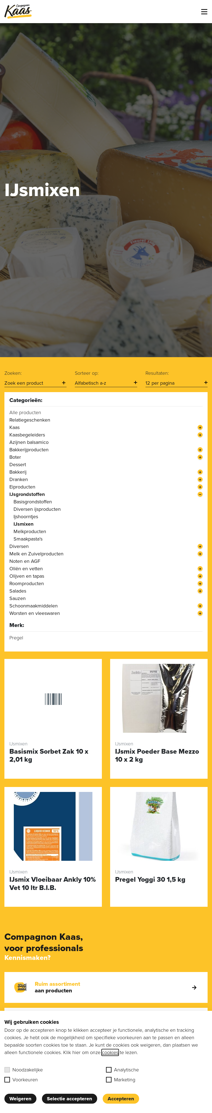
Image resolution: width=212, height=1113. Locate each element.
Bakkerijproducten (29, 450)
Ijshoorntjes (26, 517)
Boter (15, 457)
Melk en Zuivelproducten (36, 554)
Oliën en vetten (26, 569)
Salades (17, 591)
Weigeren (20, 1099)
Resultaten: (157, 373)
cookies (110, 1052)
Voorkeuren (21, 1080)
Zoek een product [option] (23, 383)
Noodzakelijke (23, 1070)
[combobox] (35, 383)
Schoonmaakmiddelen (33, 606)
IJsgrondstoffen (27, 494)
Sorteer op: (87, 373)
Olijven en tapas (26, 576)
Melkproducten (30, 531)
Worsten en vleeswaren (34, 613)
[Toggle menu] (204, 11)
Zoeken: (13, 373)
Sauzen (17, 598)
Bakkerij (17, 472)
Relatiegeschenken (29, 420)
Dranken (18, 479)
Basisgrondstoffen (33, 502)
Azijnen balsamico (29, 442)
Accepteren (121, 1099)
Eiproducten (22, 487)
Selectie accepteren (69, 1099)
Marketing (120, 1080)
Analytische (122, 1070)
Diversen (19, 546)
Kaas (14, 427)
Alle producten (25, 412)
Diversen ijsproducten (37, 509)
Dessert (17, 465)
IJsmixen (23, 524)
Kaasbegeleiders (27, 435)
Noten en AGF (24, 561)
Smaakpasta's (28, 539)
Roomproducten (26, 583)
